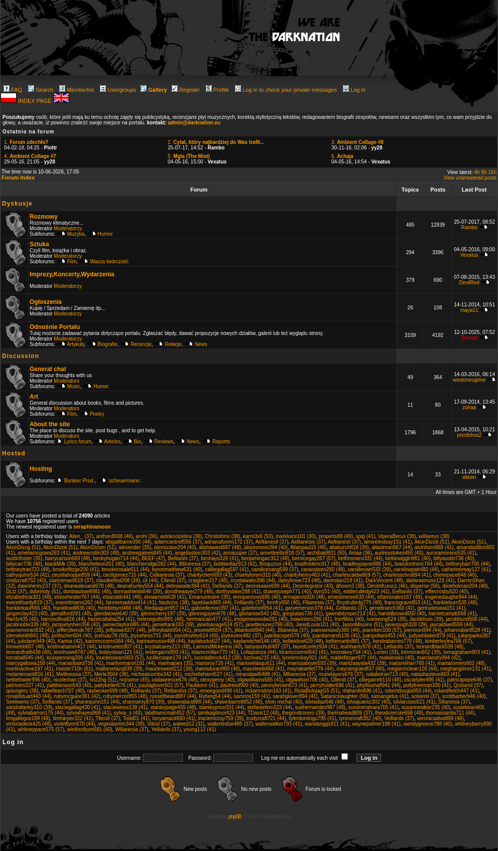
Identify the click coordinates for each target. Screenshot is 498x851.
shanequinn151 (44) (97, 702)
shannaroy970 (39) (143, 702)
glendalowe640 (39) (116, 613)
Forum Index (18, 178)
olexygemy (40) (217, 680)
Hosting (41, 468)
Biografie (107, 344)
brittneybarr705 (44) (468, 564)
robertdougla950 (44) (408, 691)
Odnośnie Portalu (55, 326)
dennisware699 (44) (267, 586)
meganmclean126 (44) (412, 668)
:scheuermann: (124, 480)
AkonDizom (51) (98, 547)
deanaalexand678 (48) (89, 586)
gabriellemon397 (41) (215, 608)
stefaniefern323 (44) (269, 707)
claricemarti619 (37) (71, 580)
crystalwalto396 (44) (252, 580)
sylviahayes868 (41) (88, 713)
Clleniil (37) (173, 580)
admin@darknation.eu (194, 122)
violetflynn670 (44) (74, 724)
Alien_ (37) (81, 536)
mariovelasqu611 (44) (260, 663)
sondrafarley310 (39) (29, 707)
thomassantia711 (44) (450, 713)
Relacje (173, 344)
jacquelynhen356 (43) (76, 624)
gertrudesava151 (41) (441, 608)
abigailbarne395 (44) (128, 542)
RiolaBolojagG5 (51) (316, 691)
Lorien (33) (386, 652)
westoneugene (469, 380)
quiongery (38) (22, 691)
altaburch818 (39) (348, 547)
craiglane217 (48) (208, 580)
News (201, 344)
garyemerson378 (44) (309, 608)
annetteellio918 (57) (282, 553)
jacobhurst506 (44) (466, 619)
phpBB (234, 816)
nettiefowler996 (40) (28, 680)
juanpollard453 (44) (384, 635)
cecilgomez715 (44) (125, 575)
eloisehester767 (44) (77, 597)
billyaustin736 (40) (453, 558)
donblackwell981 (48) (87, 591)
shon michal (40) (283, 702)
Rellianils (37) (146, 691)
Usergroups (118, 90)
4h (477, 172)
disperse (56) (424, 586)
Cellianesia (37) (167, 575)
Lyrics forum (77, 441)
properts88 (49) (336, 536)
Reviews (164, 441)
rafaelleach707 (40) (62, 691)
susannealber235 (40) (426, 707)
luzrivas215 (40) (262, 657)
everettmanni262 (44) (79, 602)
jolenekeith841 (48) (27, 635)
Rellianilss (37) (180, 691)
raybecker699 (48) (107, 691)
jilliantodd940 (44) (254, 630)
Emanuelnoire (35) (209, 597)
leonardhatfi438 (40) (28, 652)
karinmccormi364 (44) (109, 641)
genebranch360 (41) (392, 608)
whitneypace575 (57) (41, 729)
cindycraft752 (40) (26, 580)
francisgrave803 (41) (408, 602)
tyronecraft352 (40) (360, 718)
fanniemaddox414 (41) (131, 602)
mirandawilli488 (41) (257, 674)
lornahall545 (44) (25, 657)
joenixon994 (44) (423, 630)
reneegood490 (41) (221, 691)
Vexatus (469, 255)
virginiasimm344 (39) (121, 724)
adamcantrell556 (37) (178, 542)
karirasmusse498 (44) (161, 641)
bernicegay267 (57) (313, 558)
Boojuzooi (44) (276, 564)
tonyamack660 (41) (174, 718)
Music (73, 386)
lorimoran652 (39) (421, 652)
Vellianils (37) (399, 718)
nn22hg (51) (102, 680)
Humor (105, 234)
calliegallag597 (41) (226, 569)
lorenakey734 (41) (351, 652)
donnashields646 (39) (137, 591)
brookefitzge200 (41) (76, 569)
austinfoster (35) (24, 558)
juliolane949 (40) (36, 641)
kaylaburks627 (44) (209, 641)
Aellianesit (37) (344, 542)
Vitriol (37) (158, 724)
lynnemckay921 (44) (304, 657)
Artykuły (75, 344)
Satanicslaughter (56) (344, 696)
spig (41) (366, 536)
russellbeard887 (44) (173, 696)
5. (189, 156)
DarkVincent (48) (384, 580)
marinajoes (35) (175, 663)
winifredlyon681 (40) (89, 729)
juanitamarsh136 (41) (336, 635)
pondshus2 (469, 435)
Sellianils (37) (57, 702)
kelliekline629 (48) (303, 641)
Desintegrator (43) (313, 586)
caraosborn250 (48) (323, 569)
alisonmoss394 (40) (266, 547)
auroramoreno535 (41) (451, 553)
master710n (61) (74, 668)
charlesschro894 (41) (407, 575)
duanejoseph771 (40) (287, 591)
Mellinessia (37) (73, 674)
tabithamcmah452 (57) (170, 713)
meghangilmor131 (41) (465, 668)
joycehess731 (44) (151, 635)
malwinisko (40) (396, 657)
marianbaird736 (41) (80, 663)
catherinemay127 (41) (465, 569)
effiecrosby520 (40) (446, 591)
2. (216, 142)
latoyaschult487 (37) (267, 646)
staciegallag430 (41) (77, 707)
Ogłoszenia (46, 301)
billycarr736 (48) (24, 564)
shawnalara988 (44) (189, 702)
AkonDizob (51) (431, 542)
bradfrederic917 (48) (317, 564)
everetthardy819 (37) (29, 602)
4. (30, 156)
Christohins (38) (222, 536)
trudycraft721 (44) (266, 718)
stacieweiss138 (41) (125, 707)
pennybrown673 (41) (285, 685)
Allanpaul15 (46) (308, 547)
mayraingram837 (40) (360, 668)
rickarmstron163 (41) (268, 691)
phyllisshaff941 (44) (379, 685)
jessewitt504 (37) (213, 630)
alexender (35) (135, 547)
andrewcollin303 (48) (96, 553)
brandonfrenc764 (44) (419, 564)
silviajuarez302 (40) (369, 702)
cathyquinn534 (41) (27, 575)
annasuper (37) (240, 553)
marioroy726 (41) (214, 663)
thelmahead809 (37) (349, 713)
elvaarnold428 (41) (165, 597)
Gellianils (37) (351, 608)
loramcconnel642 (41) (303, 652)
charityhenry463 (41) (307, 575)
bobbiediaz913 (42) (235, 564)
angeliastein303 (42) (197, 553)
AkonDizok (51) (60, 547)
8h (483, 172)
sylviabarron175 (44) (40, 713)
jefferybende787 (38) (80, 630)
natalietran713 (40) (387, 674)
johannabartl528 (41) (467, 630)
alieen (469, 477)
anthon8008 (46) (114, 536)
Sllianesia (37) (454, 702)
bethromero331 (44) (360, 558)
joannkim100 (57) (381, 630)
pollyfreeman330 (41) (427, 685)
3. (357, 142)
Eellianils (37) (407, 591)
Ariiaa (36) (360, 553)
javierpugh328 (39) (406, 624)
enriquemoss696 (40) (257, 597)
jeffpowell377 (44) (126, 630)
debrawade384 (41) (188, 586)
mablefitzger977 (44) (353, 657)
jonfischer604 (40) (72, 635)
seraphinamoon (91, 527)
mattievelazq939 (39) (118, 668)
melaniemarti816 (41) (30, 674)
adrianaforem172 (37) (228, 542)
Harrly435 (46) (22, 619)
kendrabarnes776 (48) (397, 641)
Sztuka (39, 244)
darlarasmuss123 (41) (430, 580)
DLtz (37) (16, 591)
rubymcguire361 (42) (77, 696)
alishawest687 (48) (220, 547)
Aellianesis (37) (308, 542)
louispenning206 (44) (70, 657)
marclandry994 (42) (438, 657)
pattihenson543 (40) (69, 685)
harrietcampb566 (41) (453, 613)
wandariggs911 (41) (327, 724)
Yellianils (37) (166, 729)
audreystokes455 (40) (399, 553)
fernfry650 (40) (283, 602)
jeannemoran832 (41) (30, 630)
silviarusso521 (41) (414, 702)
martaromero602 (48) (460, 663)
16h (492, 172)
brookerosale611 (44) (125, 569)
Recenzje (141, 344)
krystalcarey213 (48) (168, 646)
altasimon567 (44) (391, 547)
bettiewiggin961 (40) (408, 558)
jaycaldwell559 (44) (451, 624)
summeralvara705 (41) (373, 707)
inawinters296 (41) (311, 619)
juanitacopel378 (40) (287, 635)
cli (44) (150, 580)
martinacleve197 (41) (29, 668)
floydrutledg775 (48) (359, 602)
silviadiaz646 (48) (324, 702)
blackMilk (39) (60, 564)
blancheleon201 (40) (102, 564)
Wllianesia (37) (131, 729)
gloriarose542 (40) (259, 613)
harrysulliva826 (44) (63, 619)
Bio (137, 441)
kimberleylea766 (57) (448, 641)
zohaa (469, 407)
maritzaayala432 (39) (362, 663)
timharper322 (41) (72, 718)
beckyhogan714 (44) (116, 558)
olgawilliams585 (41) (260, 680)
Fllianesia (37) (318, 602)
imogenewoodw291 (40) (261, 619)
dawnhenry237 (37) (39, 586)
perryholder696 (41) (332, 685)
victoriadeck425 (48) (28, 724)
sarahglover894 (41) (295, 696)
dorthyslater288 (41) (238, 591)
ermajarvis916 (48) (304, 597)
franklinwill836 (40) (74, 608)
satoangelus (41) (390, 696)
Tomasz (468, 338)
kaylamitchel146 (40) (256, 641)
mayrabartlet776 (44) (310, 668)
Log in (354, 90)
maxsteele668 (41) (263, 668)
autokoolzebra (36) (181, 536)
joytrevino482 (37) (241, 635)
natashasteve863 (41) (435, 674)
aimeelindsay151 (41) (388, 542)
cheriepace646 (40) (454, 575)
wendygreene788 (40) (427, 724)
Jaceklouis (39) (426, 619)
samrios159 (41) (252, 696)
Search (40, 90)
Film (72, 261)
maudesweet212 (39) (168, 668)
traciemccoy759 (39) (221, 718)
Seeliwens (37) (22, 702)
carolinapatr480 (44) (416, 569)
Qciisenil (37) (468, 685)
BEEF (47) (153, 558)
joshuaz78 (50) (111, 635)
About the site (50, 424)
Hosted (14, 453)
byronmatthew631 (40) (177, 569)
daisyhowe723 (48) (299, 580)
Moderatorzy (68, 228)
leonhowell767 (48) (75, 652)
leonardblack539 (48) (439, 646)
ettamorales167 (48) (399, 597)
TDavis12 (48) (263, 713)
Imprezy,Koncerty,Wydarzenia (72, 274)
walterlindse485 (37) (230, 724)
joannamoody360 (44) (335, 630)
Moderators (66, 381)
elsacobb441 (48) (121, 597)
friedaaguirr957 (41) (167, 608)
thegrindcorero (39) (303, 713)
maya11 (469, 310)
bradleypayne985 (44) (367, 564)
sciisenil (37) (425, 696)
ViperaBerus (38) (397, 536)
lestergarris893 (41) (167, 652)
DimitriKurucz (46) (387, 586)
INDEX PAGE (35, 101)
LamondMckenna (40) (217, 646)
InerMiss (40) (348, 619)
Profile (217, 90)
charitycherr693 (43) (209, 575)
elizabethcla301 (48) (28, 597)
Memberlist (76, 90)
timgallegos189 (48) (28, 718)
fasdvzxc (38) (174, 602)
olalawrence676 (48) (175, 680)
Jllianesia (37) (292, 630)
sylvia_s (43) (128, 713)
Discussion (20, 356)
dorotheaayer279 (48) (189, 591)
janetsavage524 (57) (219, 624)
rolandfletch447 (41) (456, 691)
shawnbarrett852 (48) (238, 702)
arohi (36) (147, 536)
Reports (221, 441)
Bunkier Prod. (79, 480)
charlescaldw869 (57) (357, 575)
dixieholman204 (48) (465, 586)
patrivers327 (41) (25, 685)
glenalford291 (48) (70, 613)
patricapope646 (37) (469, 680)
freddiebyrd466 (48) (120, 608)
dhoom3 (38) (350, 586)
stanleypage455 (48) (173, 707)
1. (26, 142)
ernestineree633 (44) (351, 597)
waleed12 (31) (188, 724)
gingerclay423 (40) (27, 613)
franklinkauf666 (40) (28, 608)
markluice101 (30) (296, 536)
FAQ (13, 90)
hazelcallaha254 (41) (111, 619)
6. (342, 156)
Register (186, 90)
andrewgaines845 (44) (147, 553)
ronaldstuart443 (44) (28, 696)
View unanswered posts (470, 178)
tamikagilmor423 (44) (221, 713)
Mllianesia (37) (299, 674)
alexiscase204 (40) (175, 547)
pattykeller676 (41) (115, 685)
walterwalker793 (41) (279, 724)
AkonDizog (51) (23, 547)
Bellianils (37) (183, 558)
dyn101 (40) (327, 591)
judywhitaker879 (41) (432, 635)
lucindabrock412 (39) (217, 657)
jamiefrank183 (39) (173, 624)
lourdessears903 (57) (120, 657)
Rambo (469, 227)
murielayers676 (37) (341, 674)
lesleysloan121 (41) (121, 652)
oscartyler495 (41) (424, 680)
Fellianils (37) (249, 602)
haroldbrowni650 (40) (402, 613)
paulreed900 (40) (239, 685)
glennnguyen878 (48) (212, 613)
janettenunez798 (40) (269, 624)
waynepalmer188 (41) (376, 724)
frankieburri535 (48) (455, 602)
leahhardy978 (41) (360, 646)
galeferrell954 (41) (261, 608)
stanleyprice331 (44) (221, 707)
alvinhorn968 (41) (434, 547)
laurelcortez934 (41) (315, 646)
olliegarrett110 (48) (380, 680)
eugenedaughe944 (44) (451, 597)
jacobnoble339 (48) (27, 624)
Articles (112, 441)
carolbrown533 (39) (369, 569)
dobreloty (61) (45, 591)
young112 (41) (200, 729)
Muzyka (75, 234)
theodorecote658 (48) (399, 713)
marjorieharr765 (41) (412, 663)
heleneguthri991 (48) (160, 619)
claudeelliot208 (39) (118, 580)
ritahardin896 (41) (362, 691)
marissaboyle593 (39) (312, 663)
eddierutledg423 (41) (366, 591)
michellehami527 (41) (209, 674)
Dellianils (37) (227, 586)
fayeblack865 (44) (212, 602)
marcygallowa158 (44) (30, 663)
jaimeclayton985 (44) (126, 624)
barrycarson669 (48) (67, 558)
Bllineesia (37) (195, 564)
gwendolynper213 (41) (351, 613)
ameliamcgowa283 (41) (44, 553)
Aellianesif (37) (271, 542)
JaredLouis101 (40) (317, 624)
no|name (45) (134, 680)
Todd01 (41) (136, 718)
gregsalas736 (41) (302, 613)
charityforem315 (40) (258, 575)
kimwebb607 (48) (25, 646)
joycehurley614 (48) (196, 635)
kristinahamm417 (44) (71, 646)
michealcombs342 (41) (156, 674)
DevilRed (469, 282)
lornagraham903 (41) (466, 652)
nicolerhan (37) (70, 680)
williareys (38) (434, 536)
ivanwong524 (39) (386, 619)
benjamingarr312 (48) (265, 558)
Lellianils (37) (399, 646)
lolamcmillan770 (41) (215, 652)
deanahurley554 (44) (140, 586)
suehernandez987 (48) (320, 707)
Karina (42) (70, 641)
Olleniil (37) (343, 680)
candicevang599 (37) (275, 569)
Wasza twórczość (109, 261)
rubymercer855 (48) (125, 696)
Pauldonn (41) (202, 685)
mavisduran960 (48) (217, 668)
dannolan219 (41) (342, 580)
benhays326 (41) (219, 558)
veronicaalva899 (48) (440, 718)
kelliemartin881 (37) (348, 641)
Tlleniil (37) (107, 718)
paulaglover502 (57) (161, 685)
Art (34, 396)
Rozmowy (44, 216)
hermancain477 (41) (208, 619)
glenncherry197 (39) (163, 613)
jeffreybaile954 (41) (169, 630)
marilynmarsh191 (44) (130, 663)
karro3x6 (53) (258, 536)
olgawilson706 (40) (307, 680)
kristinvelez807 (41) (121, 646)
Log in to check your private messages (286, 90)
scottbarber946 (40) (463, 696)
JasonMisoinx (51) (362, 624)
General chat (48, 369)
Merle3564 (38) (111, 674)
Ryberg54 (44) (215, 696)
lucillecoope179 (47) (169, 657)
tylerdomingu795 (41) (312, 718)
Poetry (97, 414)
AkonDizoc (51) (468, 542)
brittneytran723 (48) (28, 569)
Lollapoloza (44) (259, 652)
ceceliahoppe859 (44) (76, 575)
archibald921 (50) (326, 553)
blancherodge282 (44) (151, 564)
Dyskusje (17, 203)
